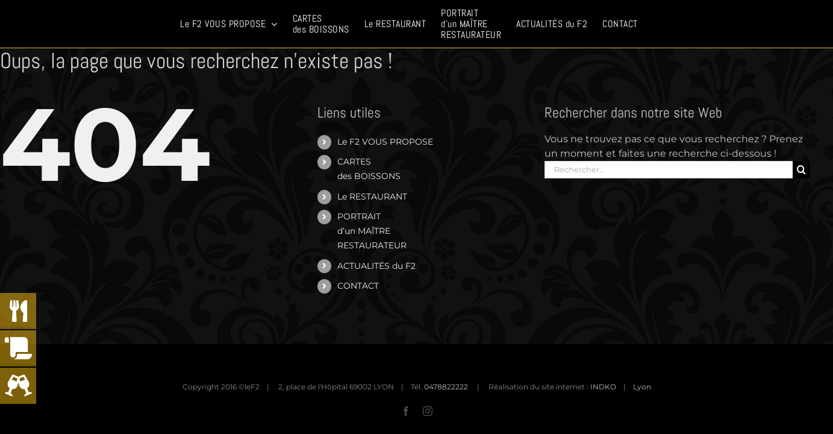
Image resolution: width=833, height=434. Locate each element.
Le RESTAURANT (372, 196)
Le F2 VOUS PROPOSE (385, 141)
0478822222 (446, 386)
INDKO (603, 386)
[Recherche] (801, 169)
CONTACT (358, 285)
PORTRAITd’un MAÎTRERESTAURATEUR (372, 231)
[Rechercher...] (668, 169)
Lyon (642, 386)
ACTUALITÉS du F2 (376, 265)
